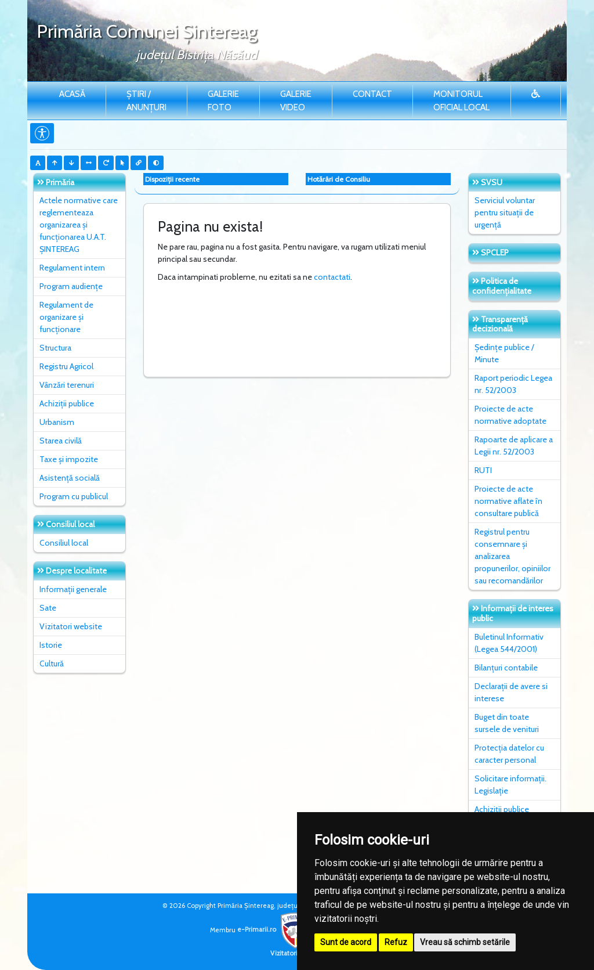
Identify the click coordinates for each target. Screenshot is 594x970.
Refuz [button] (396, 942)
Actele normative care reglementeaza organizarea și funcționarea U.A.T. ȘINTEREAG (78, 224)
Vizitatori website (70, 626)
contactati (332, 277)
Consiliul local (63, 543)
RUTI (483, 470)
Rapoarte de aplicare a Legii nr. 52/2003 (514, 445)
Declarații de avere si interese (511, 692)
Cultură (51, 663)
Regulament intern (72, 267)
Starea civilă (60, 440)
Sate (47, 608)
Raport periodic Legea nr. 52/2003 (513, 384)
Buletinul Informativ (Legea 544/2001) (509, 643)
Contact (372, 94)
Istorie (50, 645)
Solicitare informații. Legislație (510, 784)
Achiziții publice (66, 403)
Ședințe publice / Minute (504, 353)
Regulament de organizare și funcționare (66, 317)
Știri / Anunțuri (146, 101)
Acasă (72, 94)
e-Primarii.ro (275, 929)
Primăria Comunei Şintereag (147, 31)
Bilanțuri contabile (506, 667)
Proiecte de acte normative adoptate (510, 414)
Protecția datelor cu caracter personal (509, 753)
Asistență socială (69, 478)
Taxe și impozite (68, 459)
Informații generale (73, 589)
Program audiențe (71, 286)
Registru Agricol (66, 366)
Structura (55, 347)
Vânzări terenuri (66, 385)
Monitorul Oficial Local (461, 101)
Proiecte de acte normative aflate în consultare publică (508, 501)
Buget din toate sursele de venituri (507, 723)
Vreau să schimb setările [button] (465, 942)
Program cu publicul (73, 496)
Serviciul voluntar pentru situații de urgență (505, 212)
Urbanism (56, 422)
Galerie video (296, 101)
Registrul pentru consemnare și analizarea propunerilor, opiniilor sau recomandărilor (512, 556)
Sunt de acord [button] (345, 942)
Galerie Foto (223, 101)
